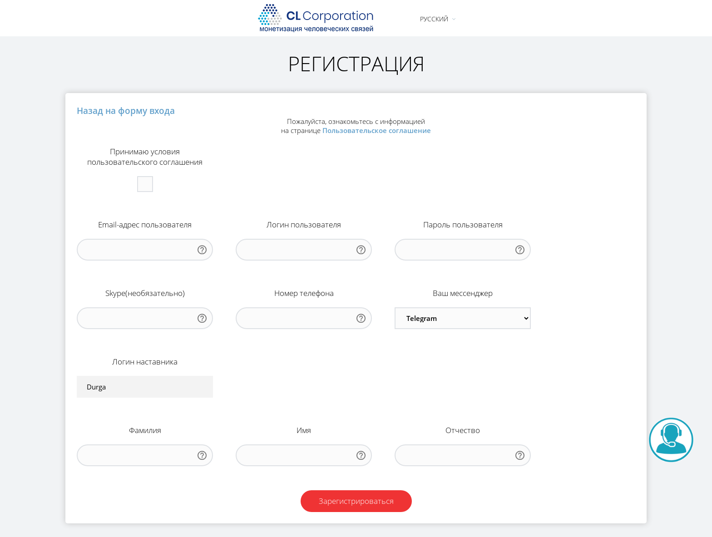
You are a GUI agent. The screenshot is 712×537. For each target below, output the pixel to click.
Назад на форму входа (126, 110)
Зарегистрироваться (356, 501)
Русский (434, 19)
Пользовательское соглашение (376, 130)
